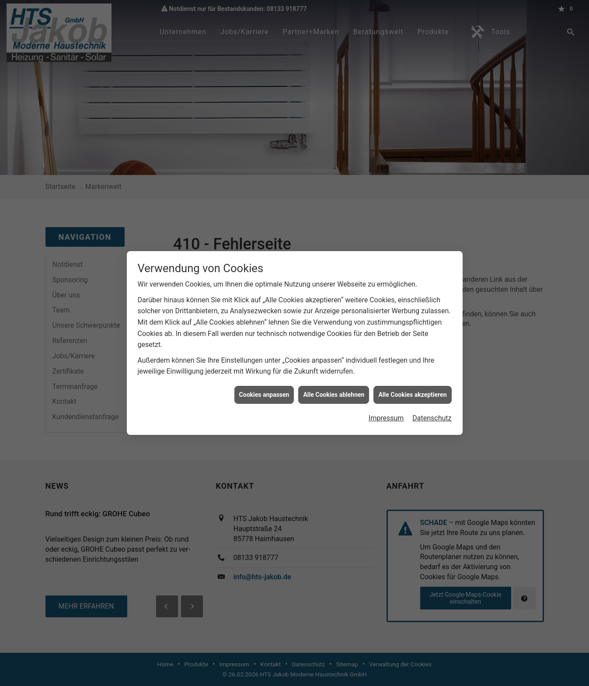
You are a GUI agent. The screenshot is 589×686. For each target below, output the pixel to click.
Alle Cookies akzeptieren (412, 380)
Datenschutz (431, 404)
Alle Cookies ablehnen (333, 380)
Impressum (386, 404)
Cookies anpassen (264, 380)
